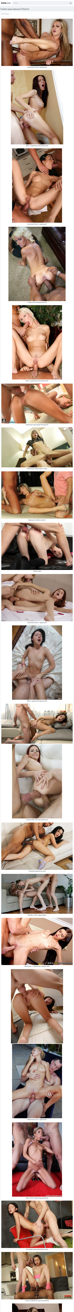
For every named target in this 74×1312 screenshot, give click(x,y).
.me (6, 3)
